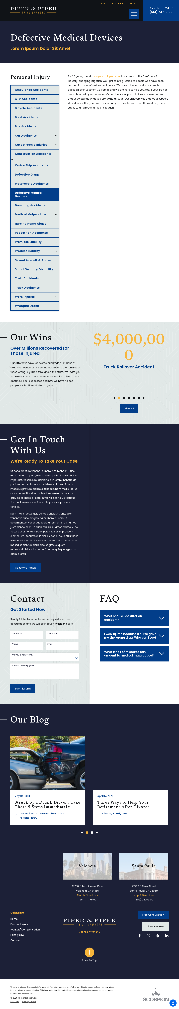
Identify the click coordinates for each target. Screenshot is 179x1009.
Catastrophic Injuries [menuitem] (31, 145)
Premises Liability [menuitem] (28, 242)
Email (49, 644)
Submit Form (23, 688)
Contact (133, 3)
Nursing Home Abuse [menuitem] (31, 224)
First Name (17, 633)
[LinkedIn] (166, 934)
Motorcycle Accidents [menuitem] (32, 184)
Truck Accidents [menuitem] (27, 288)
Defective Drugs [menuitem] (27, 175)
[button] (173, 1003)
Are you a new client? (22, 655)
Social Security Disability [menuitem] (34, 269)
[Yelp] (157, 934)
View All (129, 408)
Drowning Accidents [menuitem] (30, 205)
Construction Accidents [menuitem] (33, 154)
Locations (116, 3)
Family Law (17, 933)
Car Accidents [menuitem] (26, 136)
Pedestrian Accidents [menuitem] (31, 233)
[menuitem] (36, 918)
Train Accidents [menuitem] (27, 278)
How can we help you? (23, 665)
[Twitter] (148, 934)
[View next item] (144, 398)
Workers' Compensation (25, 928)
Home (14, 918)
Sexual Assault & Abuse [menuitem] (33, 260)
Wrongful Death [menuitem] (27, 306)
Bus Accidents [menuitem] (26, 126)
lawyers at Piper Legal (107, 76)
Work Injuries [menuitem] (25, 297)
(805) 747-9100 (143, 898)
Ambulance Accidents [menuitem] (32, 90)
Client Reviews (155, 925)
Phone (15, 644)
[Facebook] (139, 934)
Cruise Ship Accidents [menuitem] (32, 165)
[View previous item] (114, 398)
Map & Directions (87, 894)
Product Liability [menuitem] (27, 251)
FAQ (103, 3)
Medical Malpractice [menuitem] (30, 214)
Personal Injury (19, 923)
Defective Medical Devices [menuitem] (29, 194)
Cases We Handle (25, 567)
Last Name (52, 633)
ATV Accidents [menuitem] (26, 99)
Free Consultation (153, 913)
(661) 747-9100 (161, 12)
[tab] (56, 135)
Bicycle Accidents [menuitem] (28, 108)
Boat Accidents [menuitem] (27, 117)
